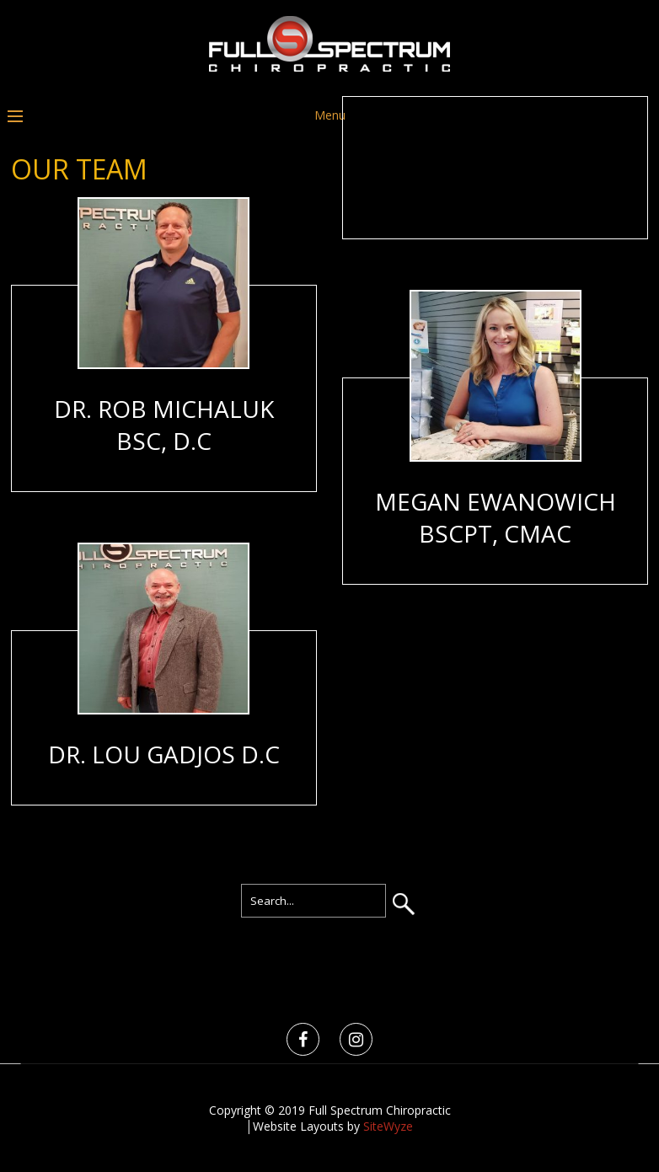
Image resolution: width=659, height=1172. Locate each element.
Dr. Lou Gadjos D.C (164, 754)
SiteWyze (388, 1126)
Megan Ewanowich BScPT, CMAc (495, 517)
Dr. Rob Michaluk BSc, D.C (164, 425)
